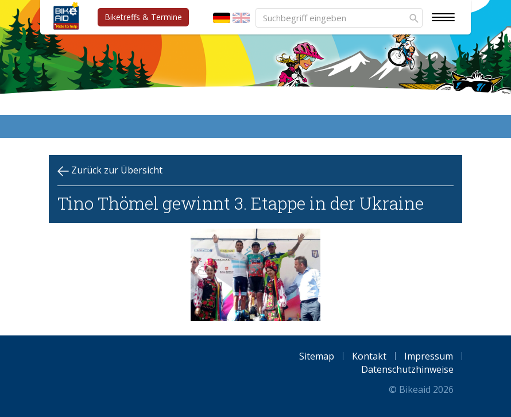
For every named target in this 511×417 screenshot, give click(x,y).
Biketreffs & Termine (143, 16)
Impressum (428, 356)
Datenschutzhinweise (407, 369)
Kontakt (369, 356)
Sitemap (316, 356)
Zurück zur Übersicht (109, 170)
